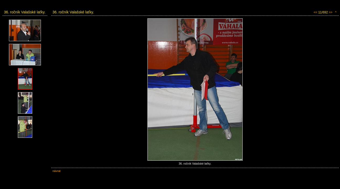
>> (330, 12)
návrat (56, 170)
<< (315, 12)
